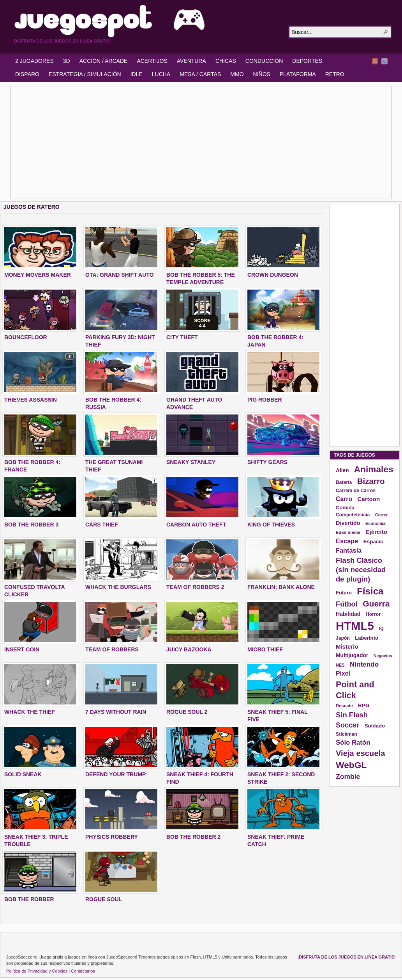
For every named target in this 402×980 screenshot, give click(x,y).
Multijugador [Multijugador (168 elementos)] (352, 655)
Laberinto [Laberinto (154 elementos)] (366, 638)
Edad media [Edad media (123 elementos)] (348, 532)
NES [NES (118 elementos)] (340, 665)
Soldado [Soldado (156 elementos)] (375, 726)
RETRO (334, 74)
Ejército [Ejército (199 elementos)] (376, 531)
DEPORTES (307, 61)
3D (66, 61)
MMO (236, 74)
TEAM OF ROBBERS (112, 649)
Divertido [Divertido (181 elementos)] (348, 523)
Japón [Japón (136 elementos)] (343, 638)
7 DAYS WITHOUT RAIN (115, 712)
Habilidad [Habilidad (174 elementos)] (348, 614)
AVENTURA (191, 61)
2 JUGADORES (34, 61)
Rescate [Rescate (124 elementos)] (344, 705)
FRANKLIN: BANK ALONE (281, 587)
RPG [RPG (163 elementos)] (363, 705)
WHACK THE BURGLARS (118, 587)
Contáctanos (83, 971)
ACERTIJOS (152, 61)
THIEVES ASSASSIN (30, 400)
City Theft (182, 337)
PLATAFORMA (298, 74)
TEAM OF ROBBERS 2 (195, 587)
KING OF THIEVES (271, 524)
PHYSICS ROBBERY (111, 837)
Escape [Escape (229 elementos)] (347, 540)
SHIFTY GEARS (267, 462)
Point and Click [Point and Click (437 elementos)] (355, 689)
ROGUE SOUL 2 (187, 712)
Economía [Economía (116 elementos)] (375, 523)
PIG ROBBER (264, 400)
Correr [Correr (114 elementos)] (381, 514)
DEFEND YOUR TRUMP (115, 774)
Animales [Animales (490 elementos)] (373, 469)
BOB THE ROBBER (29, 899)
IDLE (136, 74)
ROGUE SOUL (103, 899)
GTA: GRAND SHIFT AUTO (119, 275)
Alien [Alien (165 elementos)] (342, 470)
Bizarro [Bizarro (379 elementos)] (371, 481)
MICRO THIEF (265, 649)
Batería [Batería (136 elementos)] (344, 482)
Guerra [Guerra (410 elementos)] (376, 603)
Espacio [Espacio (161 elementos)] (373, 541)
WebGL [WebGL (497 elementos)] (351, 765)
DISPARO (27, 74)
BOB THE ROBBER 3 (31, 524)
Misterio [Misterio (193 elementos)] (347, 646)
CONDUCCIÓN (264, 61)
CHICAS (225, 61)
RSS (375, 61)
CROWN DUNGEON (272, 275)
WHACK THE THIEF (29, 712)
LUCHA (161, 74)
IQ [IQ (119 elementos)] (381, 628)
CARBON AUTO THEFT (196, 524)
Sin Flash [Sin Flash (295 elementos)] (352, 715)
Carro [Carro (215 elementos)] (344, 499)
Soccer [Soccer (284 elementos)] (347, 725)
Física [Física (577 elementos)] (370, 591)
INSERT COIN (21, 649)
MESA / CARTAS (200, 74)
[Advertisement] (160, 142)
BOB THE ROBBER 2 (193, 837)
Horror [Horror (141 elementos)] (373, 614)
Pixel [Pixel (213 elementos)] (343, 673)
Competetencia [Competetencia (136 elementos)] (353, 515)
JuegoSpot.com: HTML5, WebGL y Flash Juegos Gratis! (146, 21)
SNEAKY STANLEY (190, 462)
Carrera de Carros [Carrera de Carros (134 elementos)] (356, 490)
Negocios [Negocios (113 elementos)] (383, 655)
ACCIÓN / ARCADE (103, 61)
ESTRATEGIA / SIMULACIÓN (85, 74)
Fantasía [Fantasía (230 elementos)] (348, 550)
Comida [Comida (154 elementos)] (345, 507)
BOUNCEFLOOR (25, 337)
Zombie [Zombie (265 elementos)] (348, 777)
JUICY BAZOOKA (189, 649)
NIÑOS (261, 74)
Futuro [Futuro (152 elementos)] (344, 593)
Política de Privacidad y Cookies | (38, 971)
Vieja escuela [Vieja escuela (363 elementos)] (360, 753)
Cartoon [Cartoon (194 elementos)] (368, 499)
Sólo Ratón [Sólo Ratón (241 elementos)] (353, 742)
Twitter (384, 61)
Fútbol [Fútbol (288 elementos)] (347, 604)
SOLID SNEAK (23, 774)
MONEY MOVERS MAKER (37, 275)
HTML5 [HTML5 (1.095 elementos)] (355, 625)
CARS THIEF (101, 524)
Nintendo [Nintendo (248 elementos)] (364, 664)
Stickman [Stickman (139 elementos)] (346, 734)
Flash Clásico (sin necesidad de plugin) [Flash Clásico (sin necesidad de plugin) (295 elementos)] (361, 569)
